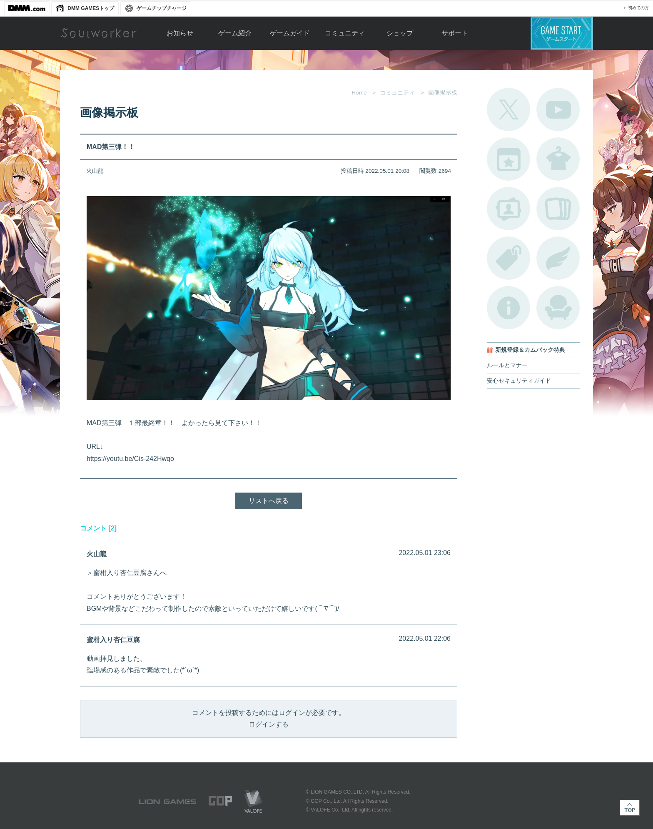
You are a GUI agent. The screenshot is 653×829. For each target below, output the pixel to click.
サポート (454, 33)
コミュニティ (345, 33)
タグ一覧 (508, 258)
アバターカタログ (558, 159)
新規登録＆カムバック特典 (530, 350)
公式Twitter (508, 109)
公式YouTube (558, 109)
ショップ (399, 33)
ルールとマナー (507, 365)
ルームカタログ (558, 307)
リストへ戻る (269, 500)
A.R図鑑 (558, 208)
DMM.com (27, 8)
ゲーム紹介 (235, 33)
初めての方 (638, 7)
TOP (630, 808)
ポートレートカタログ (508, 208)
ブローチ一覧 (558, 258)
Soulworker (98, 33)
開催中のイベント (508, 159)
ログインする (269, 724)
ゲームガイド (290, 33)
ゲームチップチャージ (162, 8)
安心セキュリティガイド (519, 381)
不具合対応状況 (508, 307)
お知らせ (180, 33)
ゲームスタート (562, 33)
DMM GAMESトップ (90, 8)
